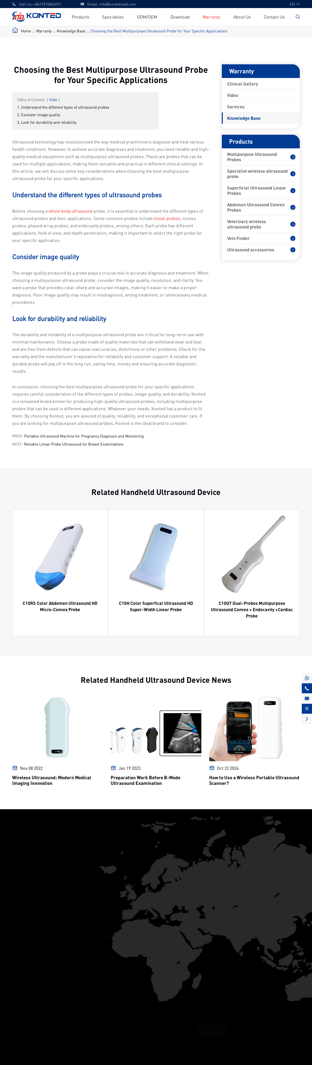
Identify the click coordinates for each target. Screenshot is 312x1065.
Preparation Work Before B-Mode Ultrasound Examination (145, 780)
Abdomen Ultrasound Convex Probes (255, 207)
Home (26, 30)
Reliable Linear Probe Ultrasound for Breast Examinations (74, 444)
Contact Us (274, 16)
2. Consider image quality (38, 114)
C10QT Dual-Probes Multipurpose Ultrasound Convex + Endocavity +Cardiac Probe (252, 609)
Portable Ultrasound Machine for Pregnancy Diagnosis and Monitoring (84, 435)
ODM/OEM (147, 16)
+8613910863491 (47, 4)
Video (232, 95)
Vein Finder (238, 238)
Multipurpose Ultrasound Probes (252, 157)
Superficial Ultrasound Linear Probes (256, 190)
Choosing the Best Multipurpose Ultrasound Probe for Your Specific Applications (158, 30)
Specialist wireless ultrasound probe (257, 173)
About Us (242, 16)
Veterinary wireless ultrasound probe (246, 224)
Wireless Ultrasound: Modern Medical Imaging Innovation (51, 780)
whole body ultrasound (71, 211)
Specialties (113, 16)
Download (180, 16)
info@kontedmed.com (117, 4)
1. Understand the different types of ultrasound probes (63, 107)
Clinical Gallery (242, 83)
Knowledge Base (71, 30)
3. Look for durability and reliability (47, 122)
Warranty (211, 16)
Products (80, 16)
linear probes (167, 218)
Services (235, 106)
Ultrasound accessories (250, 249)
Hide (53, 99)
